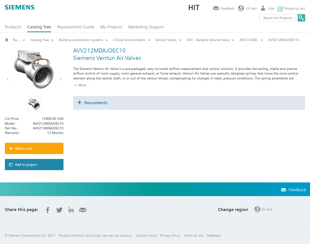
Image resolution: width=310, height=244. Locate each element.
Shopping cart (294, 8)
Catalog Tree (39, 26)
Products (13, 26)
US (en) (251, 8)
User (271, 8)
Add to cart (23, 148)
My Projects (111, 26)
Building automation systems (19, 40)
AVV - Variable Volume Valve (208, 40)
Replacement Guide (75, 26)
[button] (34, 104)
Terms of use (193, 235)
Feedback (228, 8)
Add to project (26, 164)
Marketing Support (146, 26)
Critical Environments (129, 40)
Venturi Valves (166, 40)
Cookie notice (146, 235)
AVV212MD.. (248, 40)
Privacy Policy (170, 235)
